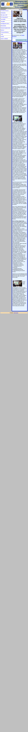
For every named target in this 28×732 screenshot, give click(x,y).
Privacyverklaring (4, 32)
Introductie (3, 12)
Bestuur (2, 30)
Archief (2, 36)
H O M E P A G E (4, 10)
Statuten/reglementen (5, 27)
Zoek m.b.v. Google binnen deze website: (14, 8)
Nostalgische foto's (5, 23)
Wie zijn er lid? (4, 15)
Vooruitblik (3, 19)
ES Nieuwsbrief (4, 17)
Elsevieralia (3, 25)
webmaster (16, 312)
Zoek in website (4, 38)
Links (2, 34)
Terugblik (3, 21)
